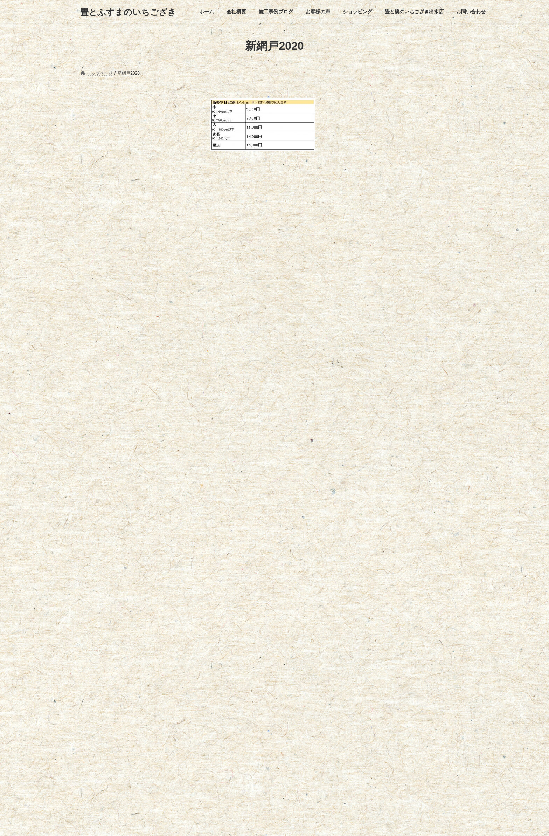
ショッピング (233, 645)
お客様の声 (197, 645)
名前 (219, 295)
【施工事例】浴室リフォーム (113, 757)
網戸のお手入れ (102, 127)
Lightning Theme (274, 824)
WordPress (243, 824)
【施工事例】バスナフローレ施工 (118, 688)
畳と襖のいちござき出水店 (285, 645)
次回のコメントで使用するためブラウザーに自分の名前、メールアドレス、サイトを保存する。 (338, 405)
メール (222, 332)
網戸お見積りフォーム (109, 113)
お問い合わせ (337, 645)
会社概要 (121, 645)
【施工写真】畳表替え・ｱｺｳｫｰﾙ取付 (120, 711)
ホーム (92, 645)
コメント (224, 200)
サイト (218, 368)
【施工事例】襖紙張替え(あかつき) (119, 734)
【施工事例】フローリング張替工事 (120, 780)
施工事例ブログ (158, 645)
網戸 (86, 102)
